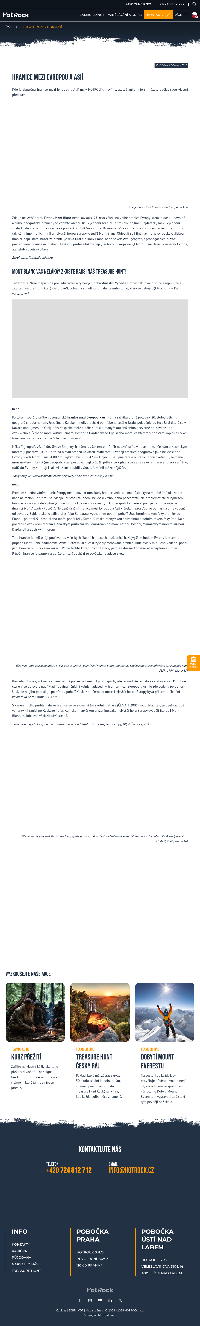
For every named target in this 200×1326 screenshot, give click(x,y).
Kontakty (21, 1244)
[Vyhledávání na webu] (194, 4)
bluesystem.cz (107, 1315)
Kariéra (19, 1251)
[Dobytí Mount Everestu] (164, 1046)
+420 (138, 4)
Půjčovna (21, 1257)
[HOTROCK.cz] (16, 14)
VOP (80, 1310)
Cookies (61, 1310)
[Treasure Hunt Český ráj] (99, 1044)
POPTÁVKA (194, 666)
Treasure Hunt (26, 1271)
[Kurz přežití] (35, 1039)
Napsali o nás (25, 1264)
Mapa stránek (94, 1310)
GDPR (72, 1310)
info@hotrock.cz (171, 4)
